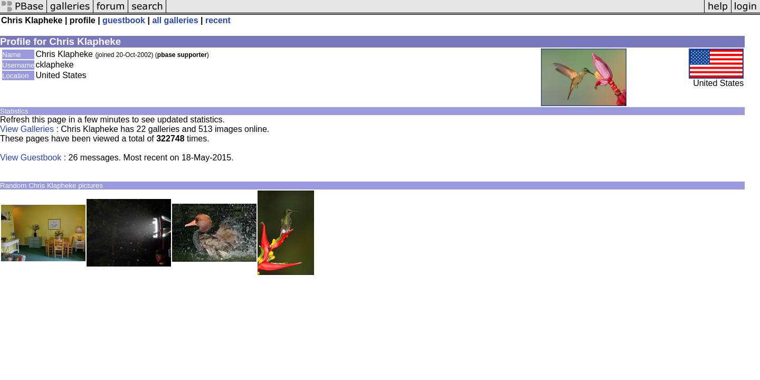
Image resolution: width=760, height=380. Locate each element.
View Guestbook (30, 157)
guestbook (123, 20)
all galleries (175, 20)
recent (218, 20)
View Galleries (27, 129)
